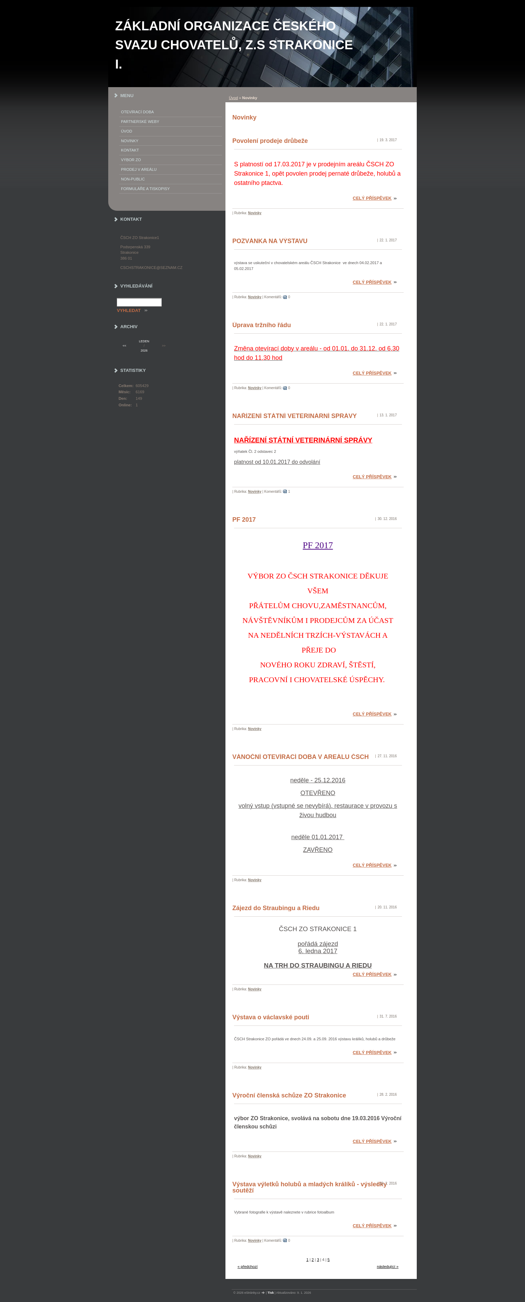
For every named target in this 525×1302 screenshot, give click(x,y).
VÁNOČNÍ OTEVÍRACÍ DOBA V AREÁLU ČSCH (300, 756)
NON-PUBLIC (133, 179)
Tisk (270, 1292)
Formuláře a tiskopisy (145, 189)
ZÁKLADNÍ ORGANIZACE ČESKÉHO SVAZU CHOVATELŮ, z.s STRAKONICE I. (234, 45)
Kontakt (130, 150)
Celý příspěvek (372, 198)
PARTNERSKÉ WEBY (140, 121)
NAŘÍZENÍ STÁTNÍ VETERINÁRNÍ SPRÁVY (294, 416)
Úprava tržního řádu (261, 325)
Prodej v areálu (139, 169)
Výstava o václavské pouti (270, 1017)
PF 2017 (244, 519)
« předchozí (248, 1266)
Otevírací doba (137, 112)
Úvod (233, 98)
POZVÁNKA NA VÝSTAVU (269, 241)
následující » (387, 1266)
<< (124, 345)
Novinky (254, 213)
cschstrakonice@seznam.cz (151, 267)
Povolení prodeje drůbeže (270, 140)
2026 (144, 350)
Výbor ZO (131, 160)
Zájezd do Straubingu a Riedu (276, 908)
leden (144, 341)
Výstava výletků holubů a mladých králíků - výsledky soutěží (309, 1187)
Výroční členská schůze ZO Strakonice (289, 1095)
